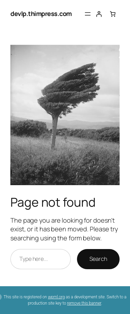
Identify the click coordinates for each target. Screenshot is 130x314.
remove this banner (84, 303)
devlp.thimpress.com (41, 13)
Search (98, 259)
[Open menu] (88, 14)
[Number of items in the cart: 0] (113, 14)
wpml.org (56, 297)
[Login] (99, 14)
